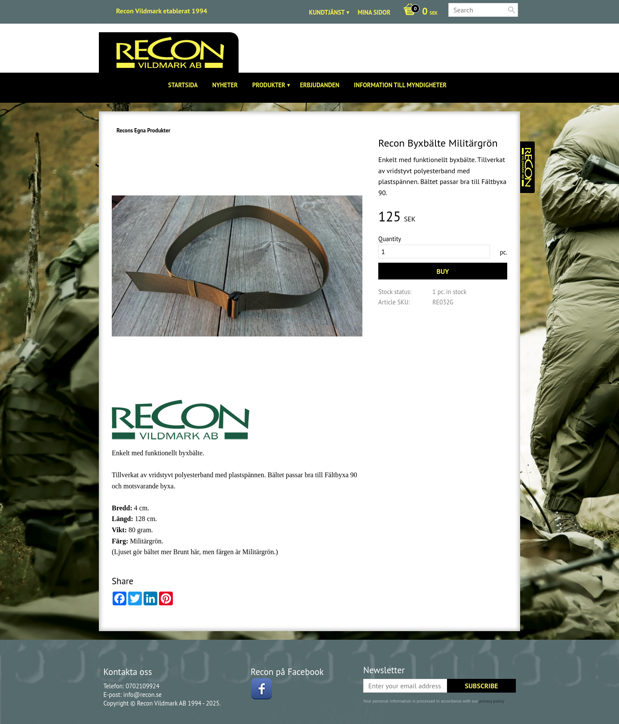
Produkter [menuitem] (268, 85)
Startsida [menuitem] (183, 85)
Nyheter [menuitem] (225, 85)
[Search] (511, 9)
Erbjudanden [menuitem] (320, 85)
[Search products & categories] (483, 10)
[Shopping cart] (418, 12)
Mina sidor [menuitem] (374, 12)
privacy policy (491, 701)
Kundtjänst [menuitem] (327, 12)
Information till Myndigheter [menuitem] (400, 85)
